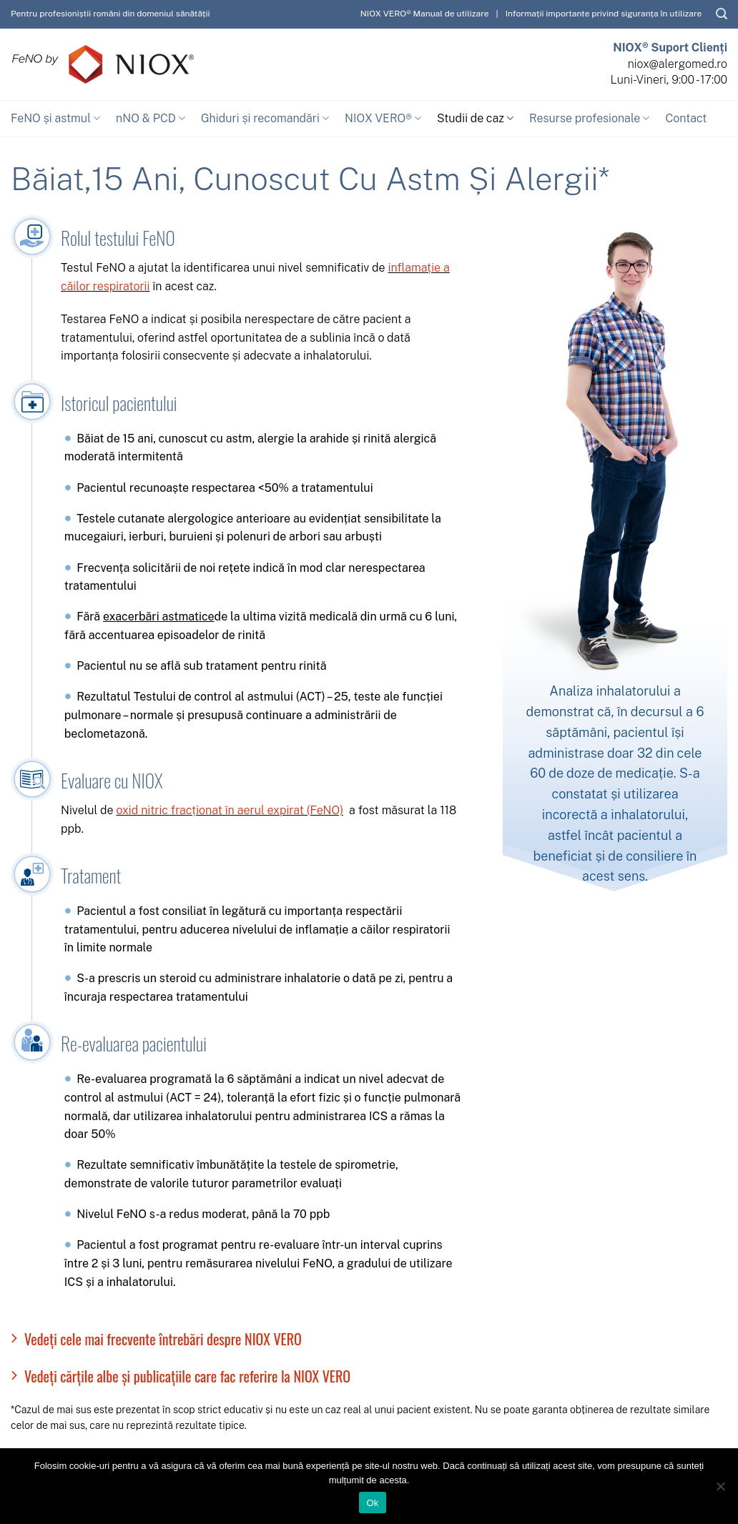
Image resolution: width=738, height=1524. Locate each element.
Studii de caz (475, 119)
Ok (372, 1503)
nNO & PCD (150, 119)
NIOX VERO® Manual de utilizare (424, 14)
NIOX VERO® (383, 119)
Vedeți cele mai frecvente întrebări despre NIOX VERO (156, 1339)
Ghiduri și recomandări (265, 119)
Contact (686, 118)
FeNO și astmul (55, 119)
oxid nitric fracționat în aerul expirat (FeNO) (229, 810)
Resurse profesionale (589, 119)
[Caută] (721, 14)
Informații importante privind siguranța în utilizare (604, 14)
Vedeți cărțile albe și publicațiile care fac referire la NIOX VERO (180, 1376)
